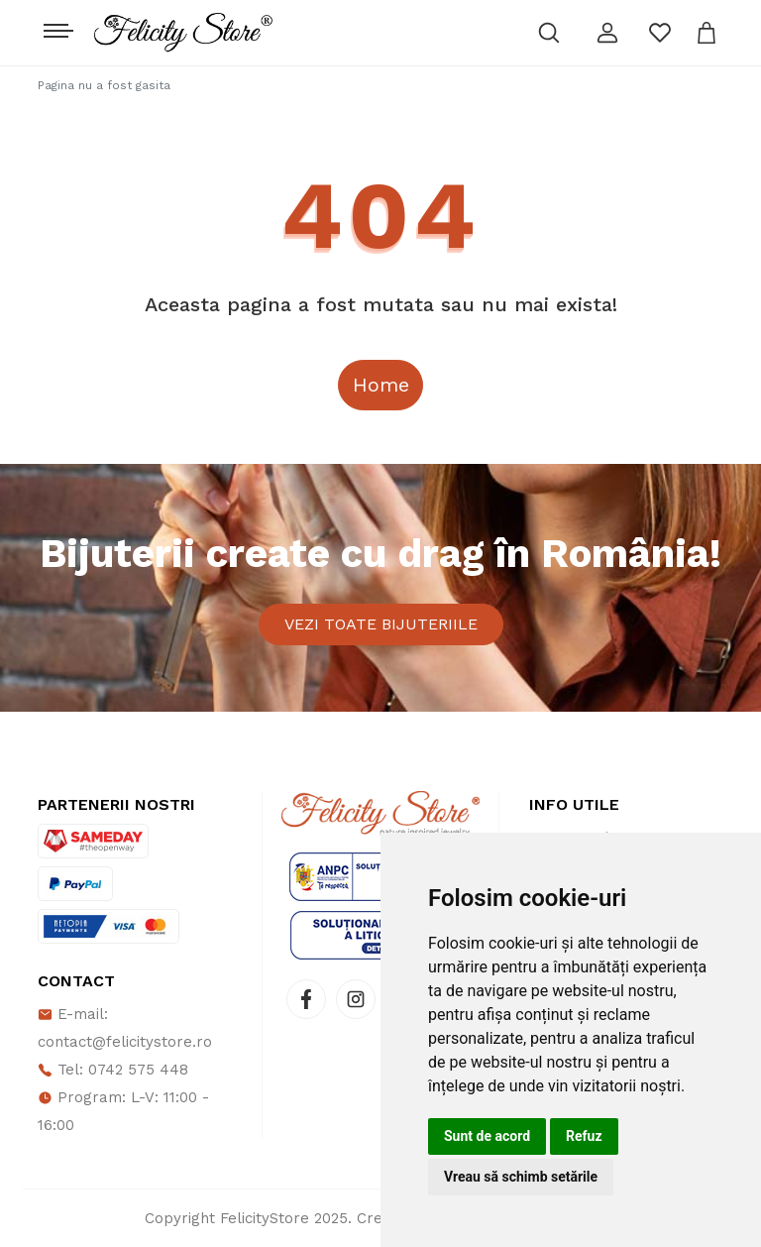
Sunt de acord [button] (487, 1136)
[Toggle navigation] (56, 26)
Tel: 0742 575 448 (113, 1069)
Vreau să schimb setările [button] (521, 1177)
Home (381, 385)
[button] (607, 33)
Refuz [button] (584, 1136)
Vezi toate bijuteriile (381, 624)
